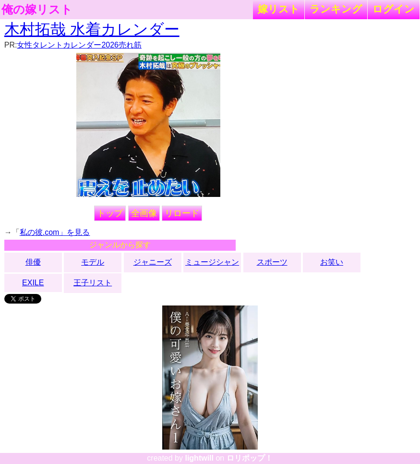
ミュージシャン (212, 262)
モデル (92, 262)
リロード (182, 213)
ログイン (393, 8)
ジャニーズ (152, 262)
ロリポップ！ (250, 458)
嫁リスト (279, 8)
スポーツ (272, 262)
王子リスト (92, 283)
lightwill (199, 458)
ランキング (336, 8)
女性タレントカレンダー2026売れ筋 (79, 45)
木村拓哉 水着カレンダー (92, 29)
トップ (110, 213)
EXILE (33, 283)
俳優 (33, 262)
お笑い (331, 262)
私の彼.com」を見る (55, 232)
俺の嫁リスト (36, 9)
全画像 (144, 213)
